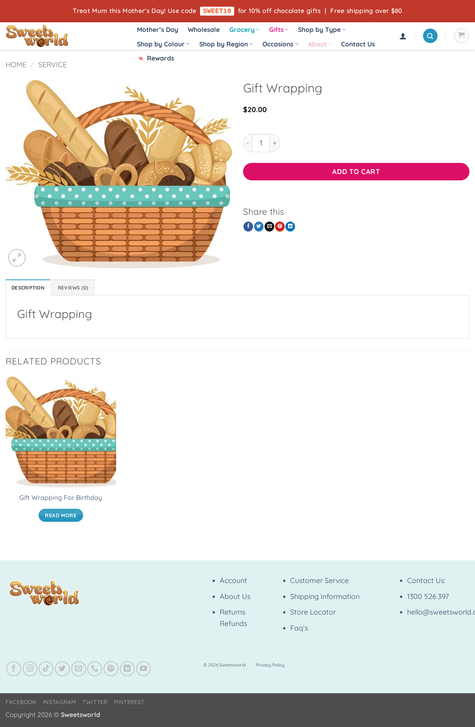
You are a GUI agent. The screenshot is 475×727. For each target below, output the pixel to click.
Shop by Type (321, 29)
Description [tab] (31, 288)
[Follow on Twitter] (62, 670)
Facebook (21, 703)
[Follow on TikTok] (46, 670)
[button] (403, 36)
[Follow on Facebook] (13, 670)
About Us (235, 597)
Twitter (95, 703)
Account (233, 582)
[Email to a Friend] (269, 227)
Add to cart (356, 171)
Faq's (299, 629)
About (319, 44)
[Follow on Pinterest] (111, 670)
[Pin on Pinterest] (280, 227)
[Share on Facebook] (248, 227)
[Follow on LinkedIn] (127, 670)
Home (16, 64)
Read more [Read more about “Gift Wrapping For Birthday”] (60, 517)
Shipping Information (325, 597)
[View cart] (461, 36)
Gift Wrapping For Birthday (60, 499)
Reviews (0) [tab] (81, 288)
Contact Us (358, 44)
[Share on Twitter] (259, 227)
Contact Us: (426, 582)
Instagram (59, 703)
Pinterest (129, 703)
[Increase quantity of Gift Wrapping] (275, 143)
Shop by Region (226, 44)
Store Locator (313, 613)
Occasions (280, 44)
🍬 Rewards (155, 58)
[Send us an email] (78, 670)
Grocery (244, 29)
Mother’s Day (157, 29)
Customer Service (319, 582)
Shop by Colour (163, 44)
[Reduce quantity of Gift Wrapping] (247, 143)
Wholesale (204, 29)
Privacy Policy (270, 666)
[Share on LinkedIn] (290, 227)
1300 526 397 (428, 597)
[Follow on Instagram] (30, 670)
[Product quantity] (261, 143)
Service (52, 64)
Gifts (278, 29)
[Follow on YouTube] (143, 670)
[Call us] (94, 670)
